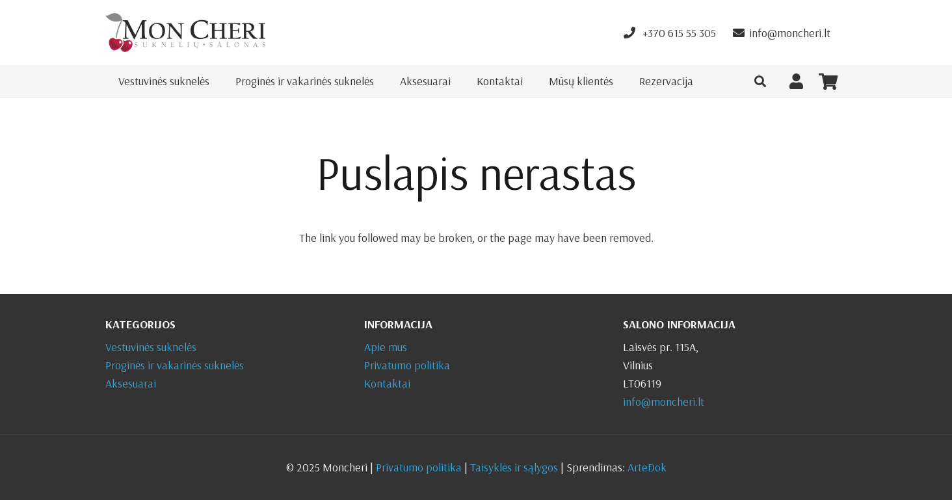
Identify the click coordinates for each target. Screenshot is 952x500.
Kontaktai (387, 383)
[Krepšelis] (828, 81)
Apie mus (385, 346)
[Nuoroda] (185, 32)
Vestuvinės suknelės (150, 346)
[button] (760, 81)
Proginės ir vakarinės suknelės (174, 365)
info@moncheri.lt (663, 401)
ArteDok (647, 467)
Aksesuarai (130, 383)
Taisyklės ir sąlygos (514, 467)
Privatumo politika (407, 365)
